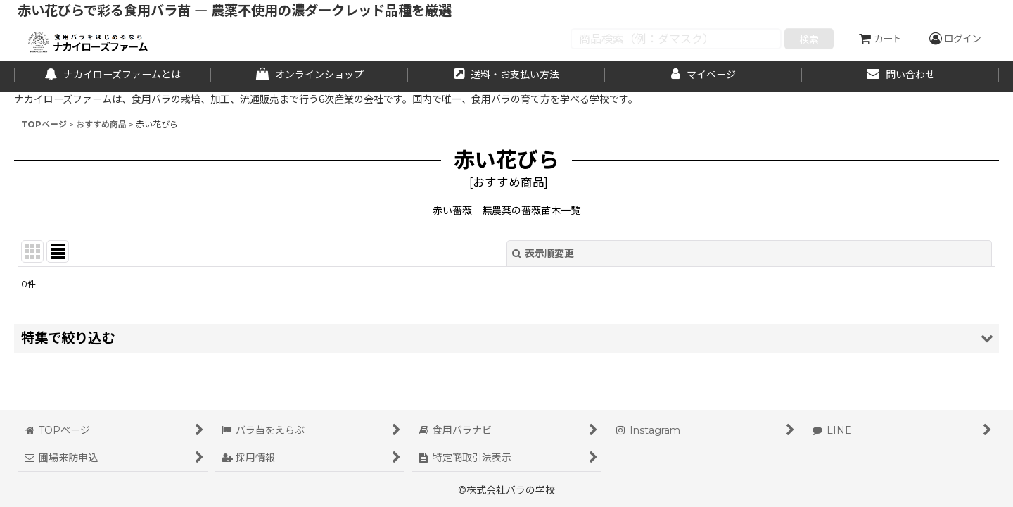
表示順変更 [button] (543, 253)
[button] (506, 338)
